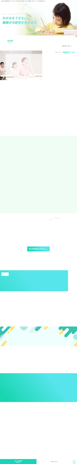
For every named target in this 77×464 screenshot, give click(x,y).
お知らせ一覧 (66, 46)
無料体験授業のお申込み (37, 249)
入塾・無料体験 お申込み (18, 461)
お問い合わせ (54, 461)
